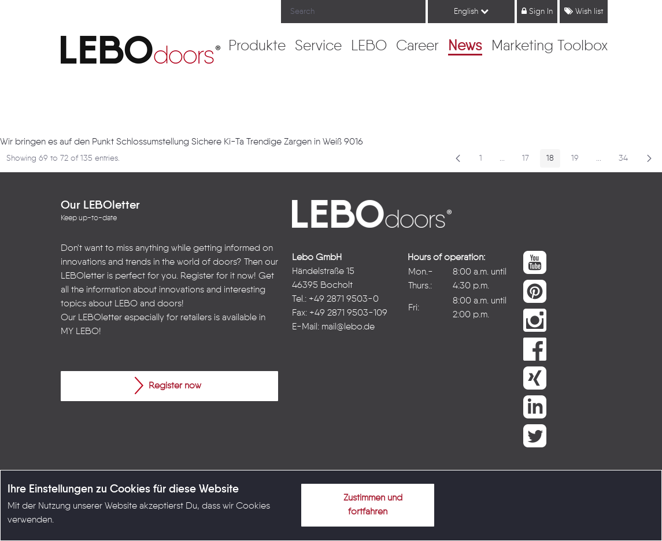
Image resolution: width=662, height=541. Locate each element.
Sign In (537, 11)
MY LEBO (80, 331)
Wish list (583, 11)
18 (553, 160)
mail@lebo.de (348, 327)
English (471, 11)
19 (578, 160)
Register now (168, 385)
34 (626, 160)
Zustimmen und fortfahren (366, 503)
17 (528, 160)
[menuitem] (257, 47)
